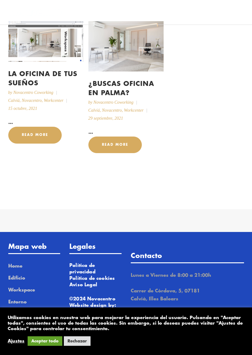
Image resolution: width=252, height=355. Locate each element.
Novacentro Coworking (33, 92)
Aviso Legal (83, 285)
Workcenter (54, 100)
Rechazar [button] (77, 341)
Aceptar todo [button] (45, 341)
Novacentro (32, 100)
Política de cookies (92, 278)
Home (15, 266)
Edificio (16, 278)
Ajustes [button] (16, 341)
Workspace (21, 290)
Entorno (17, 302)
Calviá (14, 100)
